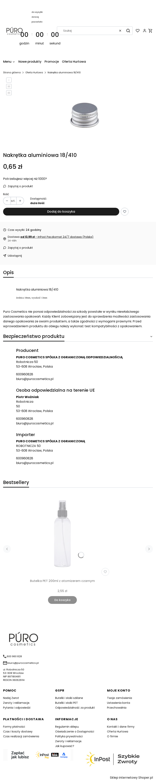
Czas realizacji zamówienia (21, 736)
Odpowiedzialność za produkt (75, 708)
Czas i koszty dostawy (18, 731)
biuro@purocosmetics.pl (34, 379)
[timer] (39, 30)
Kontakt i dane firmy (121, 727)
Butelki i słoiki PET (66, 703)
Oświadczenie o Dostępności (74, 731)
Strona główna (12, 72)
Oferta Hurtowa (34, 72)
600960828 (24, 374)
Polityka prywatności (69, 736)
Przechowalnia (116, 708)
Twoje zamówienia (119, 698)
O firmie (112, 736)
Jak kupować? (64, 746)
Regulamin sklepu (67, 727)
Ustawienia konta (118, 703)
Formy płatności (14, 727)
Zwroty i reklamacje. (16, 703)
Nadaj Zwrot (11, 698)
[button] (128, 30)
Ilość (6, 194)
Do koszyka (62, 600)
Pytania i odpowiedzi (16, 708)
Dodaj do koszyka (61, 211)
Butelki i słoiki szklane (69, 698)
